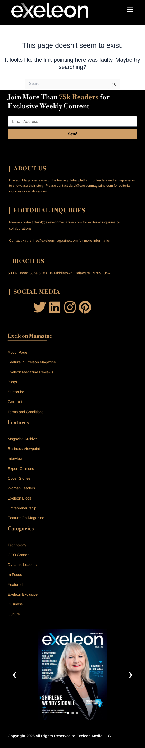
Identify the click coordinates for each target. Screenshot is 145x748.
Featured (15, 584)
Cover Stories (19, 478)
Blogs (12, 382)
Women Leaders (21, 488)
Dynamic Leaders (22, 565)
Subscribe (16, 392)
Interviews (16, 459)
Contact (15, 401)
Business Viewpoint (24, 449)
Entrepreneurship (22, 508)
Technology (17, 545)
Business (15, 604)
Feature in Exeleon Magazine (32, 362)
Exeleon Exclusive (23, 594)
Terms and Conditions (25, 412)
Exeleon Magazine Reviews (30, 372)
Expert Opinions (21, 468)
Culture (14, 614)
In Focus (15, 575)
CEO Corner (18, 555)
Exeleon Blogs (19, 498)
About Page (17, 352)
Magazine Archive (22, 439)
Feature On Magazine (26, 518)
